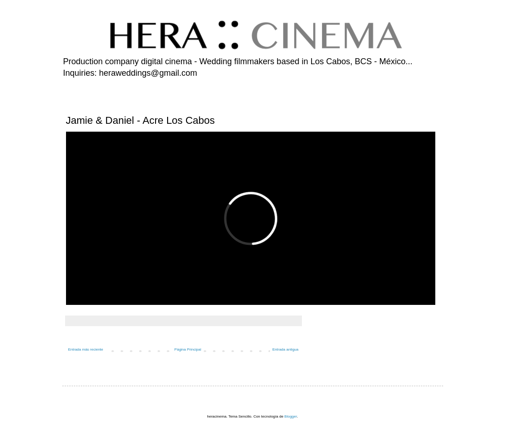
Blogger (290, 416)
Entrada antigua (285, 349)
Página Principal (187, 349)
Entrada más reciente (85, 349)
